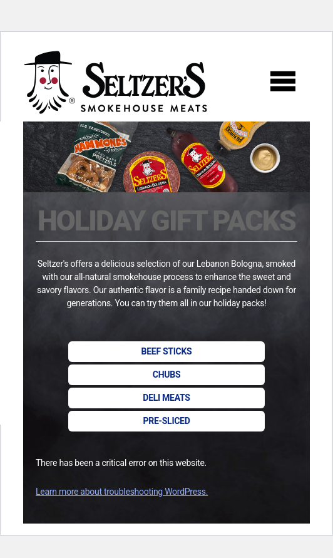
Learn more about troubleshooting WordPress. (122, 492)
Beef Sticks (166, 351)
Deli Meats (166, 398)
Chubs (166, 374)
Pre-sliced (166, 421)
